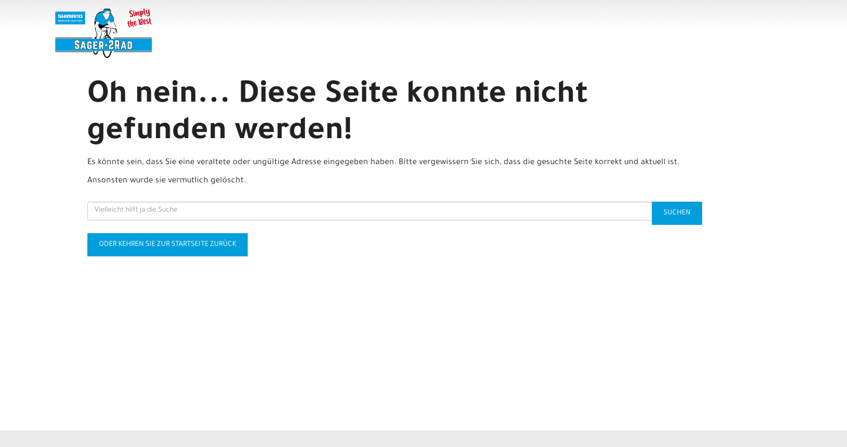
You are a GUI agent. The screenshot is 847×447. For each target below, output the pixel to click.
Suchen (677, 213)
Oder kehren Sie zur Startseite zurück (167, 245)
